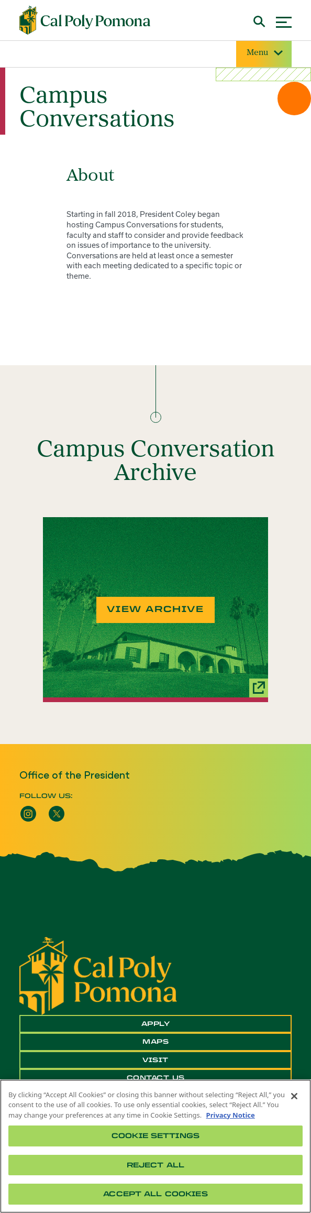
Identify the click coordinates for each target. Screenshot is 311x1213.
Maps (155, 1041)
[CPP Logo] (98, 975)
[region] (155, 1146)
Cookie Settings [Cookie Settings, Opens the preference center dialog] (155, 1136)
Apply (155, 1024)
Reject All (155, 1165)
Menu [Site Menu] (264, 53)
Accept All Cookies (155, 1194)
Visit (155, 1060)
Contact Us (156, 1077)
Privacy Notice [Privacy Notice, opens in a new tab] (230, 1115)
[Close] (294, 1096)
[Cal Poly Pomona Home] (84, 20)
